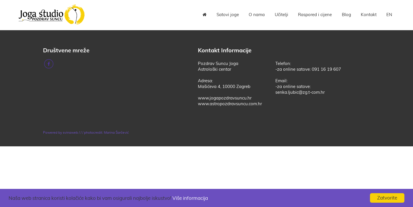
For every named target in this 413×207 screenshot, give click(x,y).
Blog (346, 15)
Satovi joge (228, 15)
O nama (257, 15)
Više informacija (190, 198)
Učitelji (281, 15)
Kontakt (369, 15)
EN (389, 15)
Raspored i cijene (315, 15)
